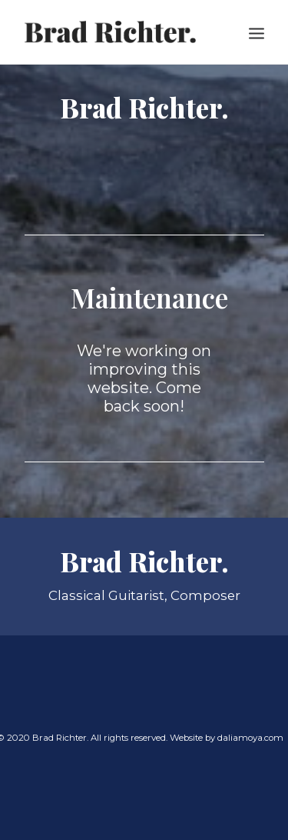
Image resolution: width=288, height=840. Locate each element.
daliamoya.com (250, 737)
